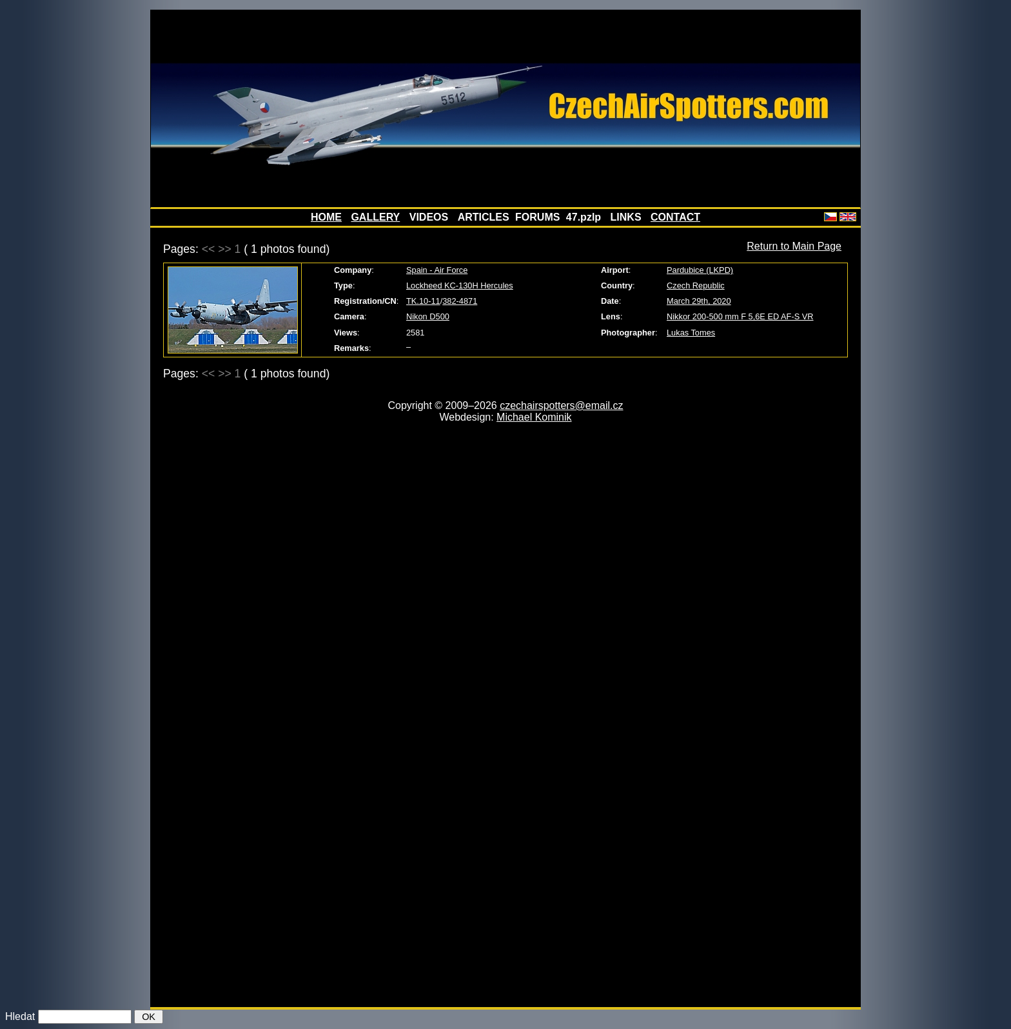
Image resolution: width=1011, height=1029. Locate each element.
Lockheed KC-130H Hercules (459, 285)
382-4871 (459, 301)
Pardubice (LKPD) (700, 270)
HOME (326, 217)
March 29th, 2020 (699, 301)
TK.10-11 (423, 301)
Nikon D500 (427, 316)
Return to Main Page (794, 246)
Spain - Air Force (436, 270)
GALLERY (375, 217)
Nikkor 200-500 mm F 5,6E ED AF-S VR (740, 316)
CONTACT (675, 217)
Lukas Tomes (691, 332)
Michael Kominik (533, 417)
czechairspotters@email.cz (561, 405)
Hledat (20, 1016)
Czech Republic (696, 285)
